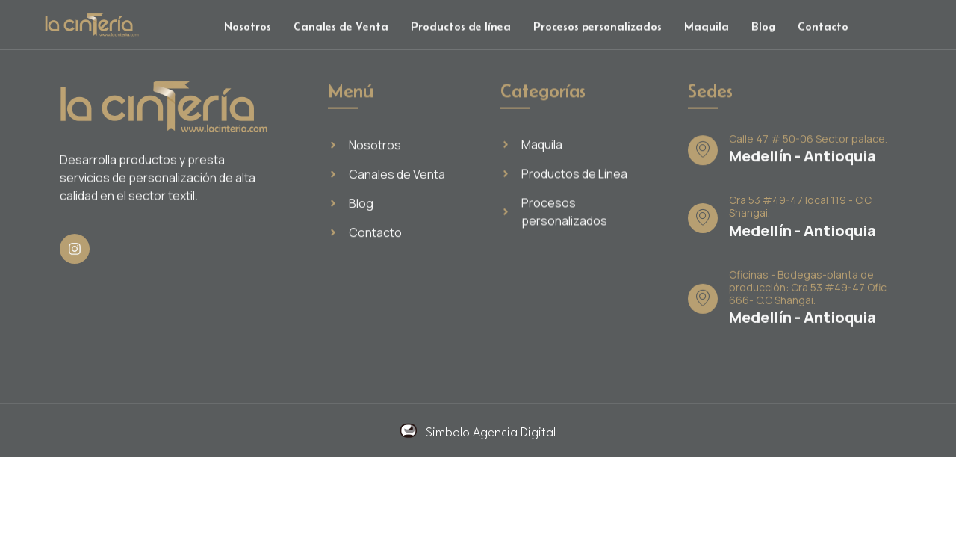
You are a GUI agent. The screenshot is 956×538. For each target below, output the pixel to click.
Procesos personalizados (597, 28)
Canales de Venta (341, 28)
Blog (763, 28)
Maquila (706, 28)
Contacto (823, 28)
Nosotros (247, 28)
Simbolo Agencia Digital (491, 433)
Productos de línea (461, 28)
